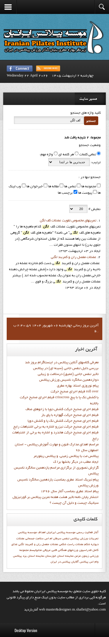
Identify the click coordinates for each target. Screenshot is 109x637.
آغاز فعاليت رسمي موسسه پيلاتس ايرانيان (73, 532)
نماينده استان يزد (33, 556)
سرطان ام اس (52, 538)
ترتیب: (95, 162)
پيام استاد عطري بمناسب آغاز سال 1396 (70, 491)
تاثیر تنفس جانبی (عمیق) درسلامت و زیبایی (68, 374)
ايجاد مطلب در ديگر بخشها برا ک (76, 462)
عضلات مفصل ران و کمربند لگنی (73, 257)
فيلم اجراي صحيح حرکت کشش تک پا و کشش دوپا (63, 421)
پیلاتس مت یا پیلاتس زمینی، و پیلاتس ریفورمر (66, 456)
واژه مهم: (46, 154)
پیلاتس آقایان (79, 562)
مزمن (77, 556)
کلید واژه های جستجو (85, 113)
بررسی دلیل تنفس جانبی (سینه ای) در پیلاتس (66, 368)
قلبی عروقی (50, 550)
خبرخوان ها (34, 186)
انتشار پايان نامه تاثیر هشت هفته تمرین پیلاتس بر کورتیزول (55, 497)
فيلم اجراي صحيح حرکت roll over (75, 392)
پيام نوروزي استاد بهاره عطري (78, 386)
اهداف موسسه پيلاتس (32, 532)
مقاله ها (53, 186)
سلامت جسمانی (34, 538)
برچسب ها (65, 193)
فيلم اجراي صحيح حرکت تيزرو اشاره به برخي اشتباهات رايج (56, 427)
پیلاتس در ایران (60, 562)
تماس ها (69, 186)
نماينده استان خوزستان (59, 556)
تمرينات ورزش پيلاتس (84, 538)
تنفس (65, 538)
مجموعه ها (88, 186)
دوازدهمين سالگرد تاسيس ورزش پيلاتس (69, 380)
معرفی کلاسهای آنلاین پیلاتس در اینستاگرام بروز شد (62, 362)
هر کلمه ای (66, 154)
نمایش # (93, 209)
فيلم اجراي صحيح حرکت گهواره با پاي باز (70, 415)
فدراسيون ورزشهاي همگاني (75, 550)
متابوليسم (36, 550)
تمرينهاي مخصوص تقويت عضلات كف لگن (68, 221)
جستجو (91, 120)
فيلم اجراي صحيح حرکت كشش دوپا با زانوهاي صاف (62, 409)
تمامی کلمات (87, 154)
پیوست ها (84, 193)
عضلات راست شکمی (71, 544)
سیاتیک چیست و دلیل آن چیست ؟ (74, 503)
